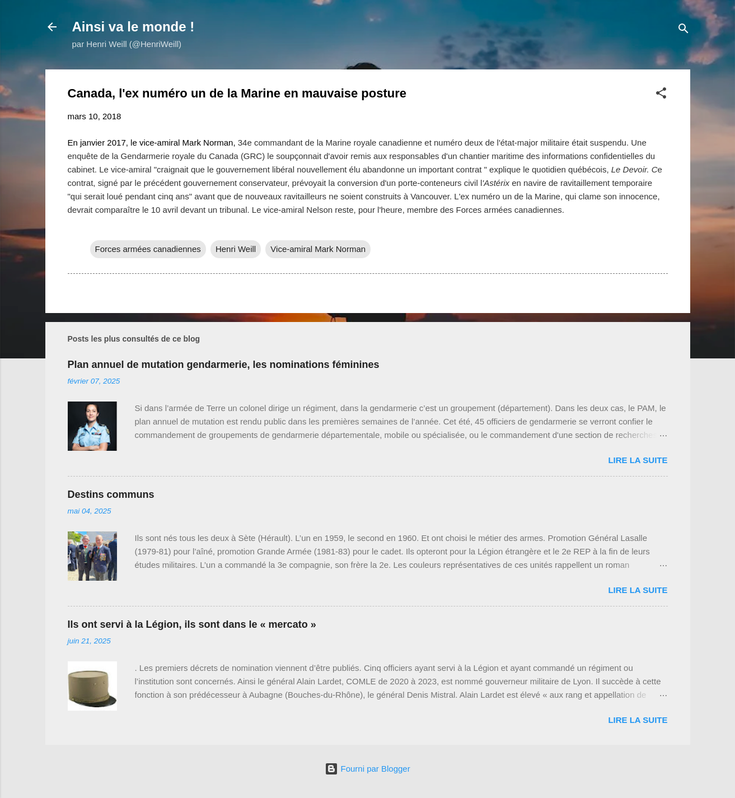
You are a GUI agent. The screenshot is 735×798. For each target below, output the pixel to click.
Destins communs (111, 494)
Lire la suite (637, 460)
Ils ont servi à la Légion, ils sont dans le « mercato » (192, 624)
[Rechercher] (683, 30)
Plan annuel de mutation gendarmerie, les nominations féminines (224, 364)
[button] (661, 95)
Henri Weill (236, 249)
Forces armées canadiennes (148, 249)
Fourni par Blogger (367, 768)
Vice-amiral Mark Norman (318, 249)
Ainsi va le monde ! (133, 26)
